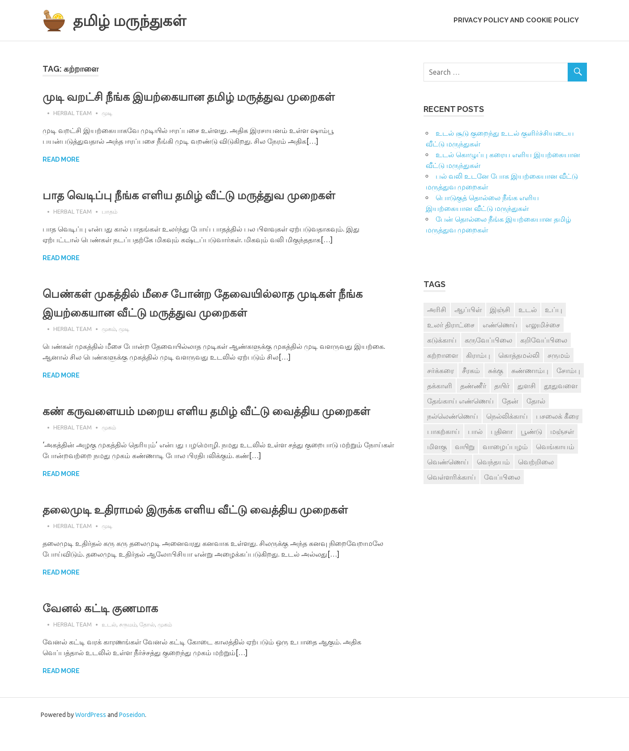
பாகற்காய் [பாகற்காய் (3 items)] (443, 431)
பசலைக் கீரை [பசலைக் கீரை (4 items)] (557, 416)
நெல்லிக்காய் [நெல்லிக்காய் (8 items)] (507, 416)
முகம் (109, 329)
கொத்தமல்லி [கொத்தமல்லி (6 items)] (518, 355)
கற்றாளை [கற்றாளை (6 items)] (442, 355)
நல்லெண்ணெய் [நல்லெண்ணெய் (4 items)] (452, 416)
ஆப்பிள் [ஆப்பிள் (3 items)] (468, 309)
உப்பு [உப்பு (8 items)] (553, 309)
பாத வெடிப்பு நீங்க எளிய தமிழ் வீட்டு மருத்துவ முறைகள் (207, 195)
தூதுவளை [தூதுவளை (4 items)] (561, 386)
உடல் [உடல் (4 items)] (527, 309)
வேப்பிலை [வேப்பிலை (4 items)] (502, 477)
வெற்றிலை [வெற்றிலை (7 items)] (536, 462)
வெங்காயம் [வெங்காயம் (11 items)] (555, 446)
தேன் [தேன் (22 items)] (510, 401)
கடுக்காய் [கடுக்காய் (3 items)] (442, 340)
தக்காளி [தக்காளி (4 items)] (439, 386)
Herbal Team (72, 113)
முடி (107, 113)
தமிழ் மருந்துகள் (136, 20)
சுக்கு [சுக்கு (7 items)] (495, 370)
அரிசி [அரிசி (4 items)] (436, 309)
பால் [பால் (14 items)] (475, 431)
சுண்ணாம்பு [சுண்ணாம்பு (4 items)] (529, 370)
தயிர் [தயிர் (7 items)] (501, 386)
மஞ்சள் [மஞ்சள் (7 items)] (562, 431)
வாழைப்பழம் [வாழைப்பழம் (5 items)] (505, 446)
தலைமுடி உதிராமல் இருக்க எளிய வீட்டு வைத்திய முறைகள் (214, 528)
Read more (61, 159)
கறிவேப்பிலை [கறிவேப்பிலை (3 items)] (543, 340)
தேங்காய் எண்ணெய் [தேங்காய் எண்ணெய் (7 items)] (460, 401)
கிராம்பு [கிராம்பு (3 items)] (478, 355)
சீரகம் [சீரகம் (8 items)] (471, 370)
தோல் (147, 643)
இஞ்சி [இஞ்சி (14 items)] (500, 309)
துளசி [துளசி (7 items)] (527, 386)
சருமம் (128, 643)
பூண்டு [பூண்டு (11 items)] (531, 431)
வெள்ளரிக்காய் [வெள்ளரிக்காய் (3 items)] (451, 477)
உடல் (109, 643)
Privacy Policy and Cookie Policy (516, 20)
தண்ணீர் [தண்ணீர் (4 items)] (473, 386)
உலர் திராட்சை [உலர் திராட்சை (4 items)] (451, 325)
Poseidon (132, 733)
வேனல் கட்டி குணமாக (107, 626)
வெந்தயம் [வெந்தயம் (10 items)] (493, 462)
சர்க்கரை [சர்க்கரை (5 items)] (440, 370)
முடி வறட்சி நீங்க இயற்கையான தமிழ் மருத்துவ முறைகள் (207, 96)
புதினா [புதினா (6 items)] (502, 431)
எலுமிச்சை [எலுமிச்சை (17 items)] (543, 325)
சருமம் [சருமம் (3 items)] (559, 355)
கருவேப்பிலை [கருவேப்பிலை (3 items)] (488, 340)
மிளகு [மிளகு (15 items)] (437, 446)
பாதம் (109, 211)
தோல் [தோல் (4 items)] (535, 401)
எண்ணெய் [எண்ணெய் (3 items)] (500, 325)
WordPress (90, 733)
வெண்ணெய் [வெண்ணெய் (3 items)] (448, 462)
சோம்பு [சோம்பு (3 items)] (568, 370)
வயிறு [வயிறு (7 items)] (465, 446)
